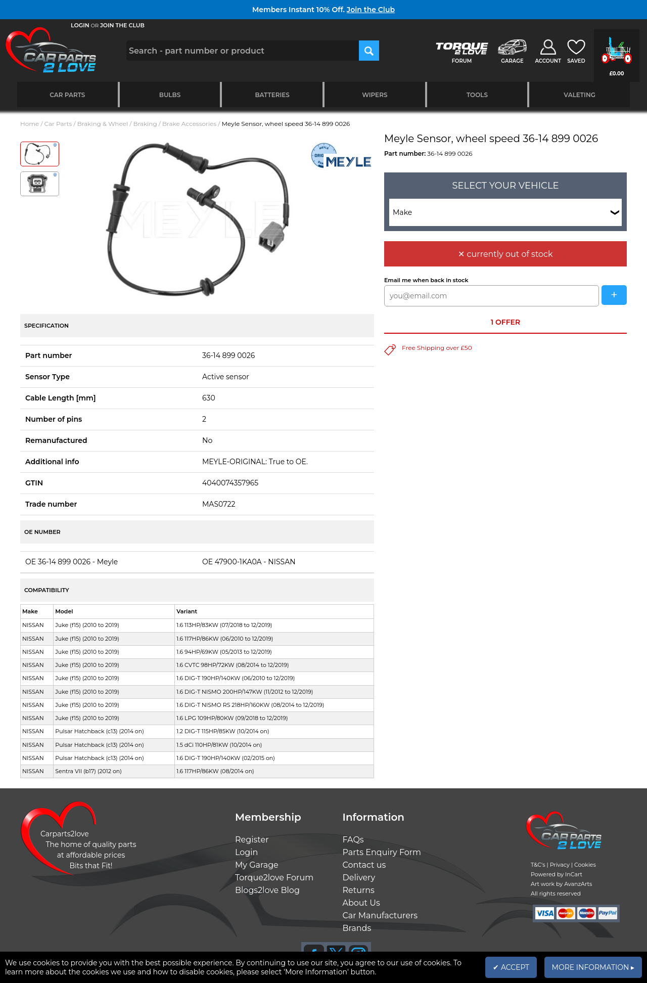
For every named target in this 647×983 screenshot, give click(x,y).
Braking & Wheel (102, 123)
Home (29, 123)
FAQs (353, 839)
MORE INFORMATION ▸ (593, 967)
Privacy (560, 864)
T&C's (538, 864)
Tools (477, 95)
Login (246, 852)
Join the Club (371, 9)
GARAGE (512, 61)
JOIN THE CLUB (122, 25)
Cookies (585, 864)
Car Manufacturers (380, 915)
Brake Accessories (189, 123)
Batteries (272, 95)
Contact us (364, 865)
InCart (573, 874)
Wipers (374, 95)
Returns (359, 890)
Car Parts (67, 95)
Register (252, 839)
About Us (361, 903)
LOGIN (80, 25)
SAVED (576, 61)
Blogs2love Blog (267, 890)
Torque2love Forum (274, 877)
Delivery (359, 877)
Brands (357, 928)
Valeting (579, 95)
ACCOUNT (548, 61)
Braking (145, 123)
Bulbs (169, 95)
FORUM (462, 61)
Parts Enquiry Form (382, 852)
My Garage (257, 865)
